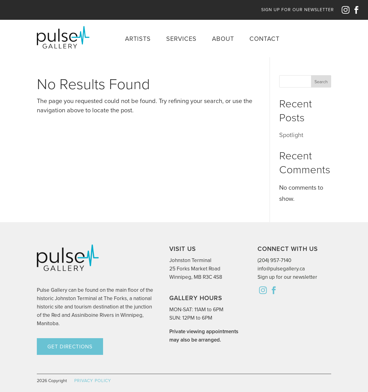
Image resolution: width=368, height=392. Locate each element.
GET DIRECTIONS (70, 347)
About (223, 38)
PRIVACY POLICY (92, 380)
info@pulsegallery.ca (281, 269)
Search (321, 82)
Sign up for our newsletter (287, 277)
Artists (138, 38)
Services (181, 38)
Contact (264, 38)
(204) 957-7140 (274, 260)
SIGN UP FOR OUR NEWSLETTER (297, 9)
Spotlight (291, 135)
